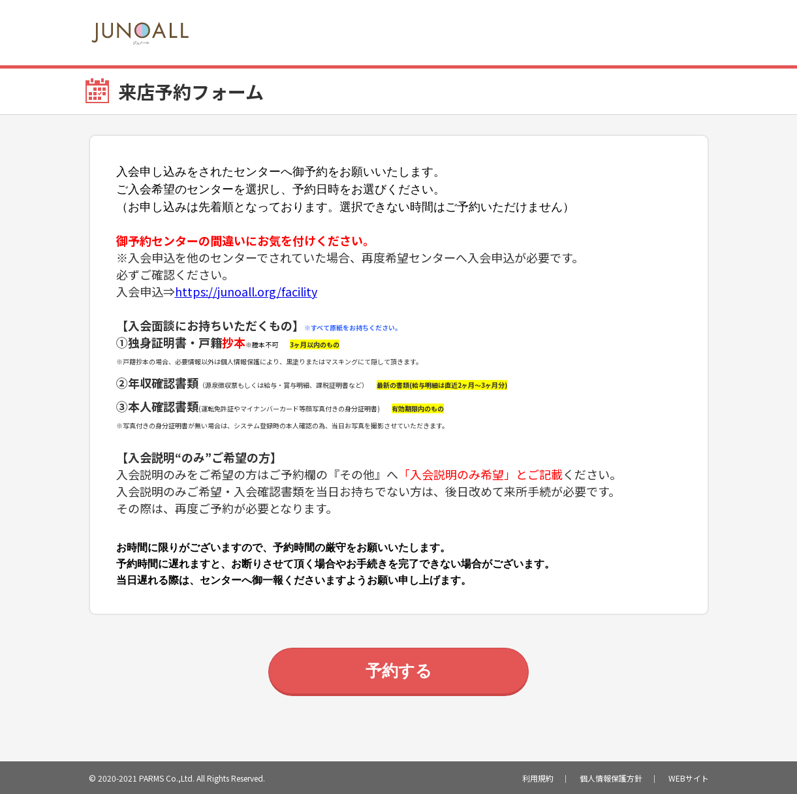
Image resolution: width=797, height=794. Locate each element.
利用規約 (538, 778)
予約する (399, 670)
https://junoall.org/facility (246, 291)
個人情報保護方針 (611, 778)
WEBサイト (688, 778)
